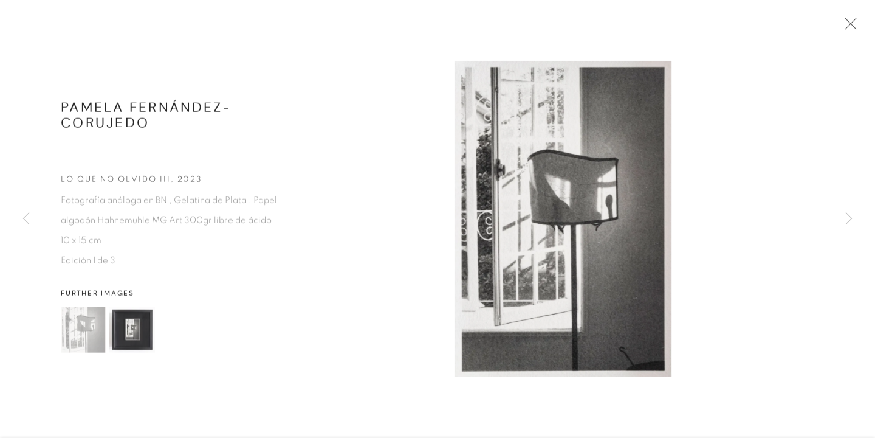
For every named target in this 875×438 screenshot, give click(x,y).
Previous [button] (26, 219)
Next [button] (849, 219)
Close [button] (851, 27)
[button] (83, 333)
